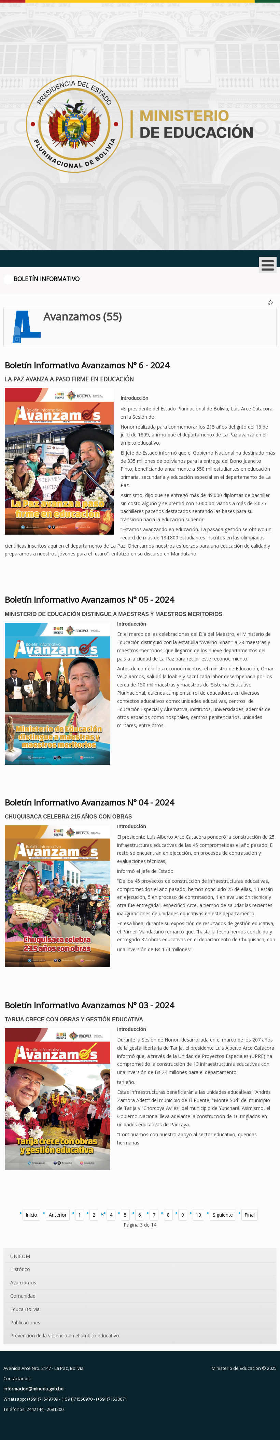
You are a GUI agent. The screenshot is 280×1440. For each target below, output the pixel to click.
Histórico (20, 1269)
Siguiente (223, 1215)
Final (249, 1215)
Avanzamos (23, 1282)
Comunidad (23, 1296)
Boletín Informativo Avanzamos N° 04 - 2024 (89, 802)
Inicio (31, 1215)
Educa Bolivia (25, 1309)
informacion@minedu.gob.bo (33, 1389)
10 (198, 1215)
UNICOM (20, 1256)
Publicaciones (25, 1322)
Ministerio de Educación (236, 1368)
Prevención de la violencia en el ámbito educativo (64, 1335)
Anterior (58, 1215)
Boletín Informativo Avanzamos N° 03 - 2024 (89, 1005)
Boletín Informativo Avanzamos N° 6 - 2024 (87, 365)
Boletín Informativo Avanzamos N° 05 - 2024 (89, 599)
